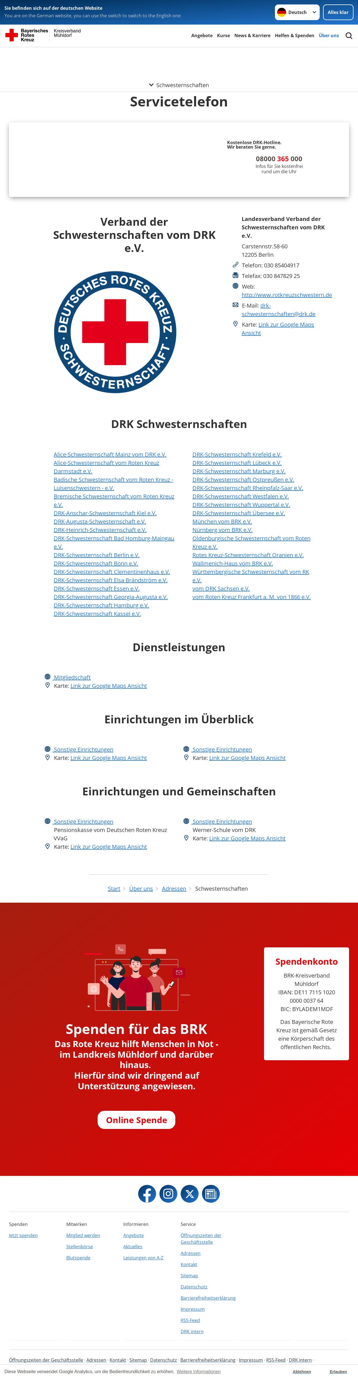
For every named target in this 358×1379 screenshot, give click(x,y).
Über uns (329, 35)
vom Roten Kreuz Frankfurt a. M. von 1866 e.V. (251, 597)
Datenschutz (194, 1287)
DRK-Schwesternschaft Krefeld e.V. (237, 454)
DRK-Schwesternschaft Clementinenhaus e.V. (112, 572)
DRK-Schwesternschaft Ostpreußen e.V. (243, 479)
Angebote (202, 35)
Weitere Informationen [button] (199, 1371)
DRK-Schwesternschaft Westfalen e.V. (240, 496)
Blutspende (78, 1258)
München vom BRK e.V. (222, 521)
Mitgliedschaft (72, 677)
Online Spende (136, 1119)
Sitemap (189, 1276)
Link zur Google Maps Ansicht (108, 686)
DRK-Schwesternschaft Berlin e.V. (97, 555)
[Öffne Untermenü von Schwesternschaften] (179, 54)
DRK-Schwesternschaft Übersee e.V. (238, 513)
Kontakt (189, 1264)
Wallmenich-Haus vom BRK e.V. (232, 563)
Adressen (191, 1253)
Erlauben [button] (338, 1372)
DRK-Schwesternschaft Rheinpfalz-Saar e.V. (247, 488)
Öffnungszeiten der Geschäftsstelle (201, 1238)
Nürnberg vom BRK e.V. (222, 530)
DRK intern (192, 1331)
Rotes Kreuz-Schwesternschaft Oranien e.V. (248, 555)
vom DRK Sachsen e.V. (221, 588)
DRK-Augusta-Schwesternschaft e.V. (100, 521)
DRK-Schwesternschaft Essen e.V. (97, 588)
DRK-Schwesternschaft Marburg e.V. (239, 471)
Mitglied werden (83, 1235)
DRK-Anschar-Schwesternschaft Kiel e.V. (105, 513)
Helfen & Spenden (294, 35)
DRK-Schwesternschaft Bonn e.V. (96, 563)
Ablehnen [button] (302, 1372)
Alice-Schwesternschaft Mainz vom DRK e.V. (110, 454)
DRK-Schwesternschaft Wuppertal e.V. (241, 504)
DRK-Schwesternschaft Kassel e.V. (97, 613)
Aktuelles (132, 1247)
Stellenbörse (79, 1247)
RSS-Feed (190, 1320)
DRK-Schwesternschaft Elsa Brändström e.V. (111, 580)
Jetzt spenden (23, 1235)
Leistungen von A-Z (143, 1258)
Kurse (223, 35)
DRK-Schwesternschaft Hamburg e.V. (101, 605)
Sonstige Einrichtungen (83, 749)
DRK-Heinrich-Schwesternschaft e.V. (100, 530)
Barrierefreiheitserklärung (208, 1298)
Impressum (193, 1309)
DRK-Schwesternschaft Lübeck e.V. (237, 463)
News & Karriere (252, 35)
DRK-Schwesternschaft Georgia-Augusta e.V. (111, 597)
